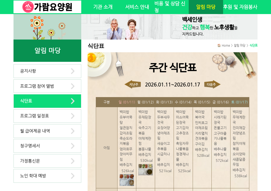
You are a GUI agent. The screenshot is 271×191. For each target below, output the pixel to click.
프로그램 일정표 (34, 115)
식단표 (26, 100)
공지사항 (28, 70)
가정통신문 (30, 160)
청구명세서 (30, 145)
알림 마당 (205, 7)
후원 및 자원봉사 (240, 7)
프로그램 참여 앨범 (37, 86)
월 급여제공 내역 (35, 130)
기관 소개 (102, 7)
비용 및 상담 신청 (169, 7)
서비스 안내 (137, 7)
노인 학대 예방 (33, 175)
